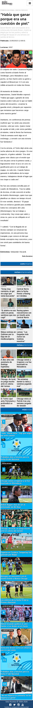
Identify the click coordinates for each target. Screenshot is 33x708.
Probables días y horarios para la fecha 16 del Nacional (15, 458)
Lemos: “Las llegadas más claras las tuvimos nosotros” (23, 336)
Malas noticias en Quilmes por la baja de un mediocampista (8, 335)
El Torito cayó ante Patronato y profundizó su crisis (8, 402)
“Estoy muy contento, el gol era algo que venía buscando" (8, 292)
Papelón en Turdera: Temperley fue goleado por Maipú (16, 553)
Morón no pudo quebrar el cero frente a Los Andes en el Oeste (14, 625)
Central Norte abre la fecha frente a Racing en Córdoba (23, 292)
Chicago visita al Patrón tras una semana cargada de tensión (24, 402)
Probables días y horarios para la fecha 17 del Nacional (15, 672)
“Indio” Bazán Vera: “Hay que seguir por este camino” (16, 434)
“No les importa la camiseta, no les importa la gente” (16, 696)
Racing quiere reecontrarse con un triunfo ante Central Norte (24, 314)
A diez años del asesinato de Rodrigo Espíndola (7, 363)
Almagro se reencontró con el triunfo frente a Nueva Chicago (14, 577)
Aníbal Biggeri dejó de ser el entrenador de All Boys (13, 506)
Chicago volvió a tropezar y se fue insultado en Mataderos (24, 363)
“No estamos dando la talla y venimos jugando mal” (24, 382)
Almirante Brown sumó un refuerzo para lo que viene (16, 649)
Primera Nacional (7, 10)
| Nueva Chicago (21, 10)
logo (7, 3)
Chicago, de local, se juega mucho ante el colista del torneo (8, 382)
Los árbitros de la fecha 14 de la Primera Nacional (14, 601)
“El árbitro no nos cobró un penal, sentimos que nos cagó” (8, 314)
